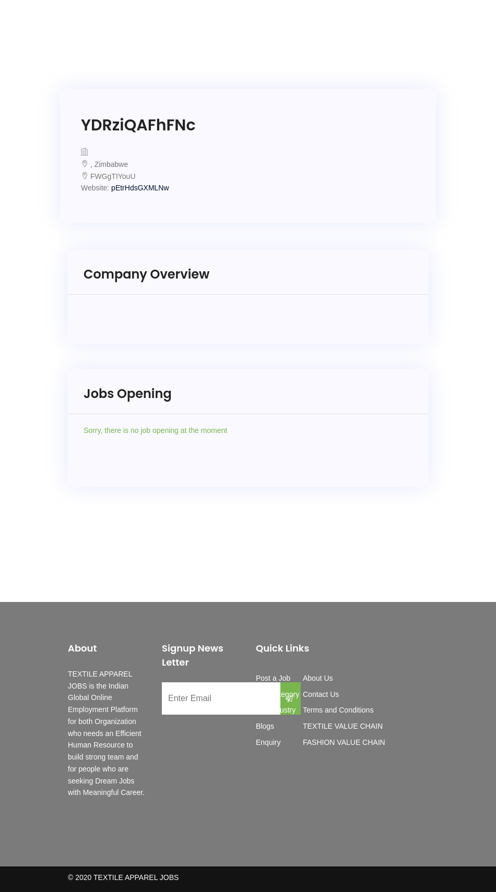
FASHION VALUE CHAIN (344, 742)
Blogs (265, 726)
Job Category (277, 694)
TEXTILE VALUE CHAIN (343, 726)
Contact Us (321, 694)
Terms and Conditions (338, 710)
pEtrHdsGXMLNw (140, 188)
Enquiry (268, 742)
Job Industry (276, 710)
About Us (318, 678)
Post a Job (273, 678)
